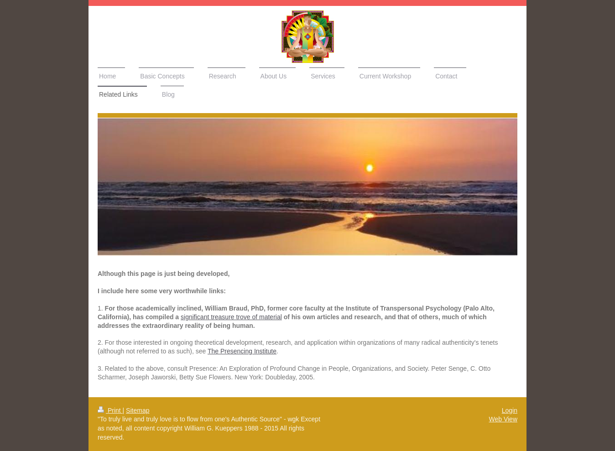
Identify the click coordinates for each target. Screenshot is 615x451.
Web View (503, 419)
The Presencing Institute (242, 351)
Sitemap (137, 410)
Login (509, 410)
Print (110, 410)
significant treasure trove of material (231, 317)
